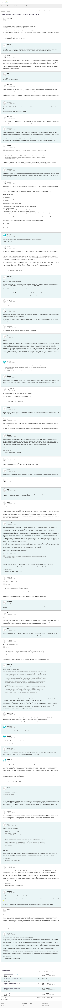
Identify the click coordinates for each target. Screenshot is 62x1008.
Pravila (2, 1003)
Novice (3, 6)
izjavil (17, 553)
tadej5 (8, 909)
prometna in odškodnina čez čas (12, 983)
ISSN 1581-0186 (45, 1005)
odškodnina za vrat (8, 974)
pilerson (9, 335)
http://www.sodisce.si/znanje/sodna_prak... (12, 281)
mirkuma (9, 933)
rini (8, 824)
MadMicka (9, 44)
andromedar (48, 983)
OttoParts (9, 664)
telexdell (9, 145)
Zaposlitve (28, 6)
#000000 (9, 55)
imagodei (9, 726)
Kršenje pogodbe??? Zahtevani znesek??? (14, 993)
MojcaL (5, 975)
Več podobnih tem (5, 999)
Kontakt (23, 1005)
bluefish (9, 234)
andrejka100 (10, 713)
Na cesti (9, 976)
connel (12, 885)
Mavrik (10, 452)
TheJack (48, 978)
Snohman (9, 128)
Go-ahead (9, 326)
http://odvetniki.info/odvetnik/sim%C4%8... (25, 937)
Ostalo (35, 6)
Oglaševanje (4, 1005)
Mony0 (8, 502)
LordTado (5, 984)
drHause (9, 811)
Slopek (47, 974)
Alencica (9, 102)
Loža (9, 981)
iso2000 (47, 993)
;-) (7, 419)
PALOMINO (10, 18)
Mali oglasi (15, 6)
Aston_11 (9, 300)
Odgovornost (45, 1003)
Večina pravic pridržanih (27, 1003)
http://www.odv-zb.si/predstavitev (22, 895)
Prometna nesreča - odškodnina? (12, 988)
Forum (8, 6)
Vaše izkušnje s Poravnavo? (11, 978)
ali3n (8, 73)
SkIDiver (48, 988)
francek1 (9, 866)
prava (8, 787)
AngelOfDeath (10, 389)
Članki (21, 6)
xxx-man (5, 994)
